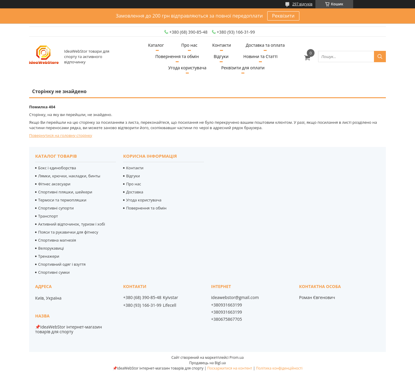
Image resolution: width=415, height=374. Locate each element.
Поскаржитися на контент (229, 368)
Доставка (134, 192)
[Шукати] (380, 56)
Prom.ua (236, 357)
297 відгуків (302, 4)
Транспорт (48, 216)
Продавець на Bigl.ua (207, 362)
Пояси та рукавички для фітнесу (68, 232)
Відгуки (221, 56)
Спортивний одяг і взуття (62, 264)
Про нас (189, 45)
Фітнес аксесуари (54, 184)
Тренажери (48, 256)
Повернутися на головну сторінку (60, 135)
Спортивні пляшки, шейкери (65, 192)
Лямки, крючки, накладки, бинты (69, 176)
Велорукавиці (51, 248)
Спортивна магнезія (57, 240)
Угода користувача (187, 68)
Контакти (221, 45)
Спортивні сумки (54, 272)
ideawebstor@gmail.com (235, 297)
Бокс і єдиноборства (57, 167)
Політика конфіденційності (279, 368)
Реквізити (283, 15)
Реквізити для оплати (243, 68)
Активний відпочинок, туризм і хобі (71, 224)
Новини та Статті (260, 56)
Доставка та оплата (265, 45)
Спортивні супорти (56, 208)
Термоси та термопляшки (62, 200)
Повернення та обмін (177, 56)
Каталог (156, 45)
